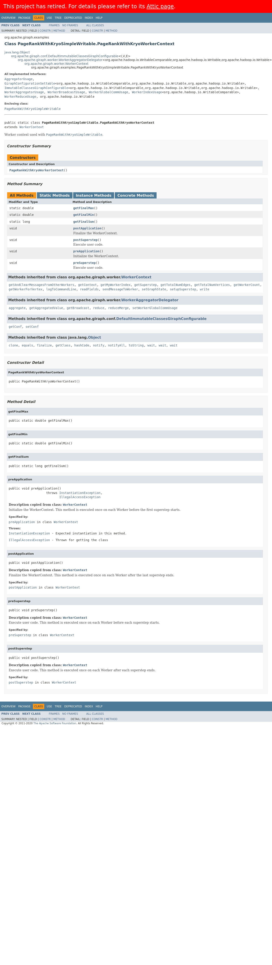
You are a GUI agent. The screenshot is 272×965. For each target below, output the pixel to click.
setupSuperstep (183, 289)
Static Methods (55, 195)
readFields (89, 289)
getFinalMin (83, 214)
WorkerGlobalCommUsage (108, 92)
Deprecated (73, 17)
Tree (58, 17)
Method (59, 30)
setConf (32, 326)
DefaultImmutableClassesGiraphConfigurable (161, 319)
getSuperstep (145, 285)
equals (27, 345)
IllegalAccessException (80, 497)
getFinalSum (83, 221)
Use (49, 17)
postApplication (87, 228)
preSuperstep (84, 263)
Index (89, 17)
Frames (54, 25)
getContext (87, 285)
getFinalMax (83, 208)
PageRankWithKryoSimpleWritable (32, 109)
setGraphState (154, 289)
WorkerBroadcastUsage (66, 92)
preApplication (86, 251)
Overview (8, 17)
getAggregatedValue (46, 308)
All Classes (95, 25)
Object (94, 337)
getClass (63, 345)
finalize (44, 345)
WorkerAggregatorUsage (24, 92)
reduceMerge (118, 308)
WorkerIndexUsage (147, 92)
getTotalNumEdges (176, 285)
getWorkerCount (247, 285)
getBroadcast (78, 308)
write (204, 289)
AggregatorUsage (18, 79)
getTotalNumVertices (212, 285)
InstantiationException (80, 493)
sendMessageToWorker (120, 289)
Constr (45, 30)
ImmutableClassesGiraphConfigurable (36, 88)
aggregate (17, 308)
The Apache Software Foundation (54, 723)
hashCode (81, 345)
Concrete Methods (135, 195)
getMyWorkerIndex (116, 285)
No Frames (70, 25)
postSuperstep (85, 240)
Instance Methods (93, 195)
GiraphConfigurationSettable (29, 83)
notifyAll (116, 345)
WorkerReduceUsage (20, 96)
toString (136, 345)
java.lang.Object (17, 52)
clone (13, 345)
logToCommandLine (61, 289)
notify (98, 345)
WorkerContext (31, 127)
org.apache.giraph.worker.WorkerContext (56, 63)
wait (151, 345)
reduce (98, 308)
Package (24, 17)
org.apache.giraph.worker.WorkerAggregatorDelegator (60, 60)
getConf (15, 326)
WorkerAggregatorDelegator (149, 300)
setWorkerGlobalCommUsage (154, 308)
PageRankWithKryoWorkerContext (36, 170)
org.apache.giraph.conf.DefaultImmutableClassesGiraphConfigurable (64, 56)
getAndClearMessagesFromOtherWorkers (41, 285)
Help (99, 17)
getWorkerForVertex (25, 289)
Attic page (160, 6)
